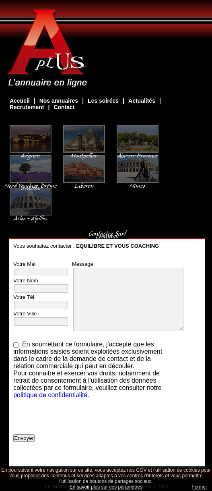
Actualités (141, 100)
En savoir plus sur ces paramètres (106, 487)
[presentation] (74, 418)
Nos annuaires (58, 100)
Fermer (199, 487)
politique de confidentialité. (51, 395)
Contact (64, 107)
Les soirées (103, 100)
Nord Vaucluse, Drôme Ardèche (30, 183)
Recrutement (27, 107)
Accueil (20, 100)
